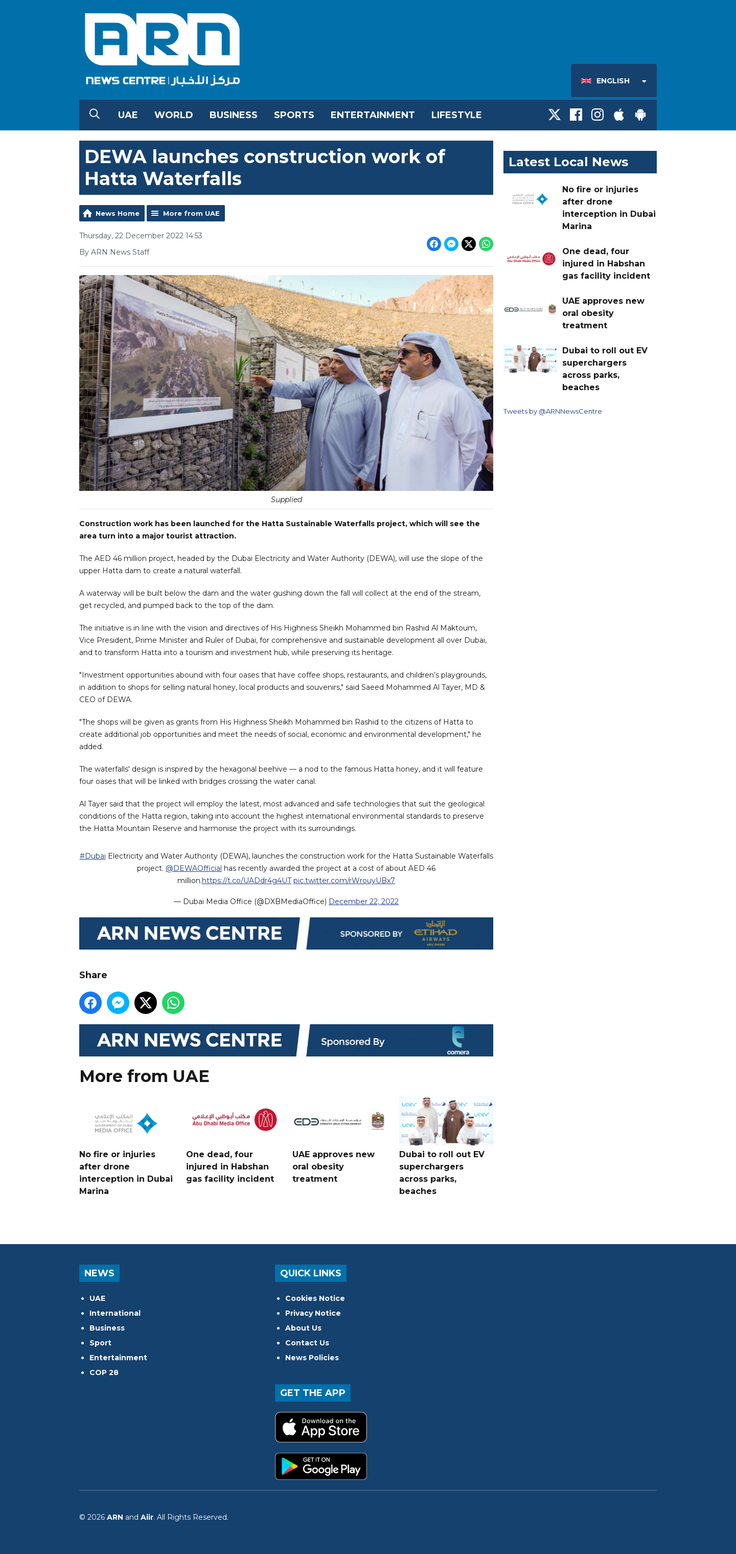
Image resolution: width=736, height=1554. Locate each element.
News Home (118, 213)
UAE (128, 115)
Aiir (147, 1517)
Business (234, 115)
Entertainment (373, 115)
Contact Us (307, 1342)
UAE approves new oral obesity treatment (339, 1140)
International (115, 1313)
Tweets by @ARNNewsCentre (552, 411)
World (173, 115)
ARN (115, 1517)
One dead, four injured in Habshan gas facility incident (233, 1140)
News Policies (312, 1357)
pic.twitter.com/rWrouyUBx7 (344, 881)
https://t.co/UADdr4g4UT (246, 881)
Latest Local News (568, 161)
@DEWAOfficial (194, 868)
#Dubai (93, 856)
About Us (303, 1328)
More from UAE (191, 213)
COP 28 (104, 1372)
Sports (294, 115)
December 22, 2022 (364, 902)
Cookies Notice (315, 1298)
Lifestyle (456, 115)
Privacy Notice (313, 1313)
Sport (100, 1342)
